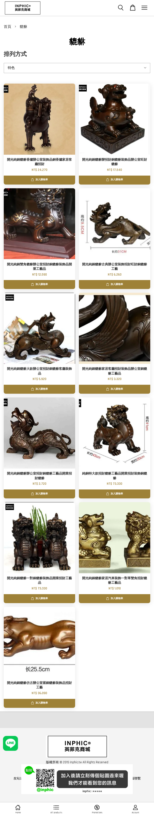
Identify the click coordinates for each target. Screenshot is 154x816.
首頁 (7, 26)
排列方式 (15, 54)
